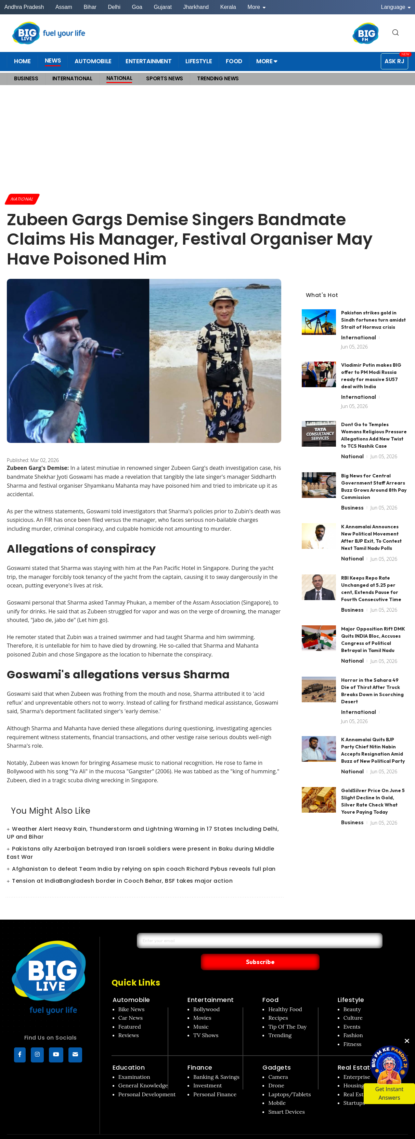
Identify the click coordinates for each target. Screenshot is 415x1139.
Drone (276, 1071)
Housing (354, 1071)
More (256, 7)
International (358, 324)
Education (129, 1053)
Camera (278, 1062)
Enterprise (356, 1062)
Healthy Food (285, 994)
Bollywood (206, 994)
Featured (129, 1012)
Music (201, 1012)
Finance (199, 1053)
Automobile (131, 985)
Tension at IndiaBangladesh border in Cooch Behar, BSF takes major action (122, 881)
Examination (134, 1062)
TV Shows (205, 1021)
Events (352, 1012)
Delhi (114, 7)
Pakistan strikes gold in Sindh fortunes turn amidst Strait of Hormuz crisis (373, 307)
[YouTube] (56, 1055)
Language (396, 7)
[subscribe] (75, 1055)
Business (352, 494)
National (23, 199)
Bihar (90, 7)
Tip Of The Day (287, 1012)
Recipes (278, 1003)
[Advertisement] (207, 139)
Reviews (128, 1021)
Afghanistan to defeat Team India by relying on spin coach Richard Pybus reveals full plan (144, 869)
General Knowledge (143, 1071)
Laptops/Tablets (289, 1079)
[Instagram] (37, 1055)
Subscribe (321, 947)
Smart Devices (286, 1097)
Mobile (277, 1088)
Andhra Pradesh (24, 7)
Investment (207, 1071)
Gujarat (162, 7)
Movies (202, 1003)
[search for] (395, 32)
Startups (354, 1088)
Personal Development (147, 1079)
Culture (353, 1003)
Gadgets (276, 1053)
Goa (137, 7)
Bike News (131, 994)
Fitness (352, 1029)
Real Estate (356, 1053)
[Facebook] (20, 1055)
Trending (279, 1021)
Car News (130, 1003)
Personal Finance (214, 1079)
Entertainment (210, 985)
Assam (63, 7)
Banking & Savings (216, 1062)
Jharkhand (196, 7)
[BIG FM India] (366, 33)
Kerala (228, 7)
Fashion (353, 1021)
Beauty (352, 994)
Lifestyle (351, 985)
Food (270, 985)
